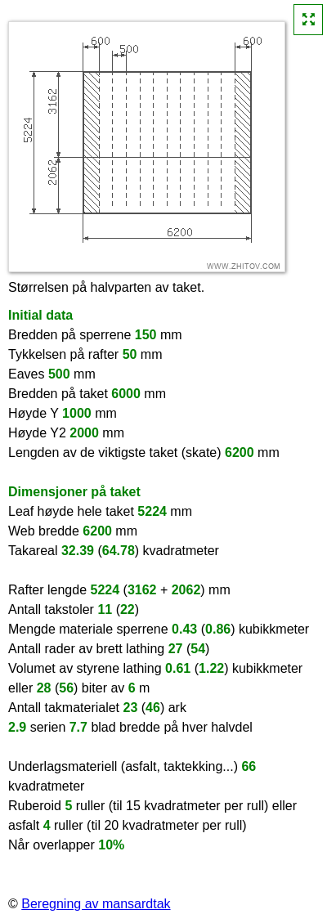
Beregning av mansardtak (95, 904)
